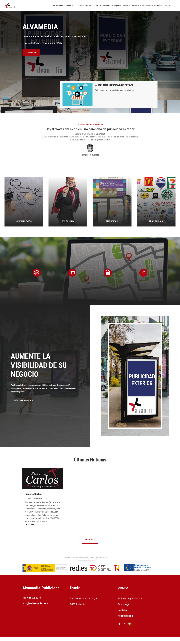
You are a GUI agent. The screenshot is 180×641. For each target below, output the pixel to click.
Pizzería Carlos (33, 494)
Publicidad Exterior (83, 6)
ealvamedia (33, 498)
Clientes (126, 6)
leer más (30, 525)
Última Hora (105, 6)
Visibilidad (69, 6)
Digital (95, 6)
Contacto (167, 6)
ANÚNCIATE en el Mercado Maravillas (147, 6)
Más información (23, 401)
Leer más (90, 540)
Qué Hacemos (57, 6)
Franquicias (116, 6)
